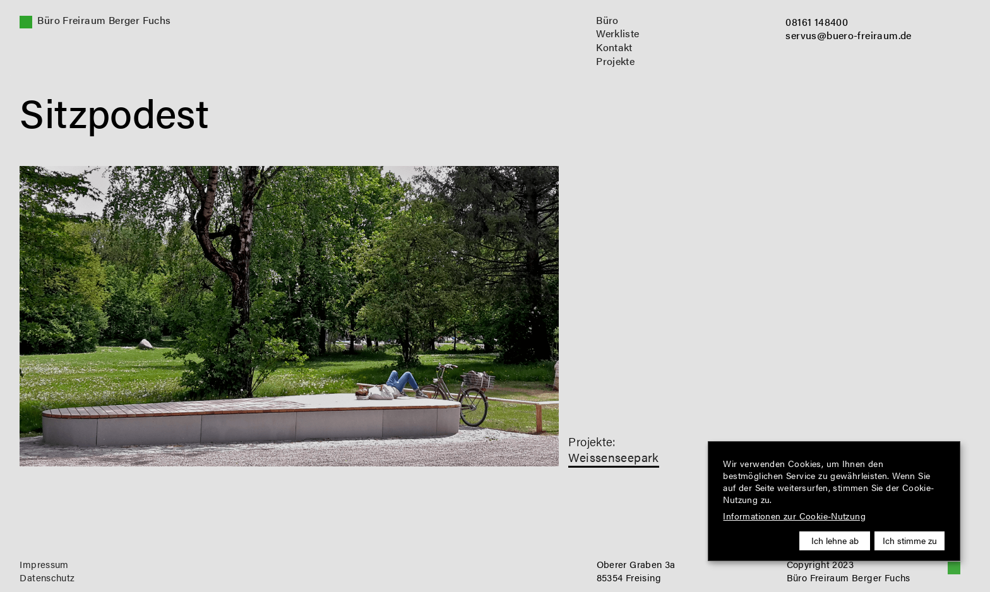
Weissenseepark (613, 457)
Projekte (615, 61)
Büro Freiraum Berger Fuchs (103, 20)
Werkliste (618, 33)
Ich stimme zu (910, 540)
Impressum (44, 564)
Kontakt (614, 47)
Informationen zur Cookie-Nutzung (794, 516)
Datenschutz (47, 578)
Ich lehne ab (835, 540)
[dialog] (834, 501)
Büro (607, 20)
